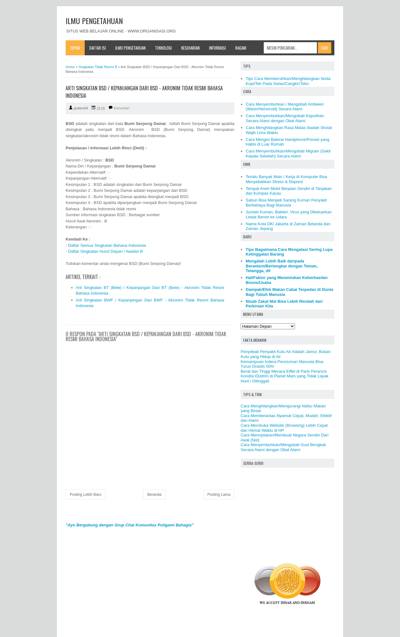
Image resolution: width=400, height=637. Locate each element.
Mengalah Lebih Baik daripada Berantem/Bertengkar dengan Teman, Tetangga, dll (282, 266)
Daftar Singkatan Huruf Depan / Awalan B (105, 251)
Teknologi (163, 48)
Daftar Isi (97, 48)
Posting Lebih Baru (85, 494)
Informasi (217, 48)
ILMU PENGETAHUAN (94, 20)
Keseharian (190, 48)
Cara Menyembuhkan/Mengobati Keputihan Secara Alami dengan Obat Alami (285, 118)
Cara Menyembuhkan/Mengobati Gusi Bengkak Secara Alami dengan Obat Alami (283, 447)
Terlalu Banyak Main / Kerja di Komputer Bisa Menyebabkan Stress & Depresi (286, 179)
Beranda (154, 494)
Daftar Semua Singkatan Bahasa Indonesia (107, 245)
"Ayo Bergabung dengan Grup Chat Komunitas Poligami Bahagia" (129, 525)
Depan (75, 48)
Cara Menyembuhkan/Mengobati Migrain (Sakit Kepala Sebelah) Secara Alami (288, 153)
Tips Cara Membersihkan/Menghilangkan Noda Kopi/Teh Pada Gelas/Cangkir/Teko (288, 81)
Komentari (121, 108)
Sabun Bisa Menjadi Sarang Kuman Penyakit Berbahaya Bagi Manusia (286, 202)
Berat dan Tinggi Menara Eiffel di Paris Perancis (284, 371)
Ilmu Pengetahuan (130, 48)
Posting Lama (219, 494)
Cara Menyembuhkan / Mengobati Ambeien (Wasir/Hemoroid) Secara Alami (285, 107)
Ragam (240, 48)
